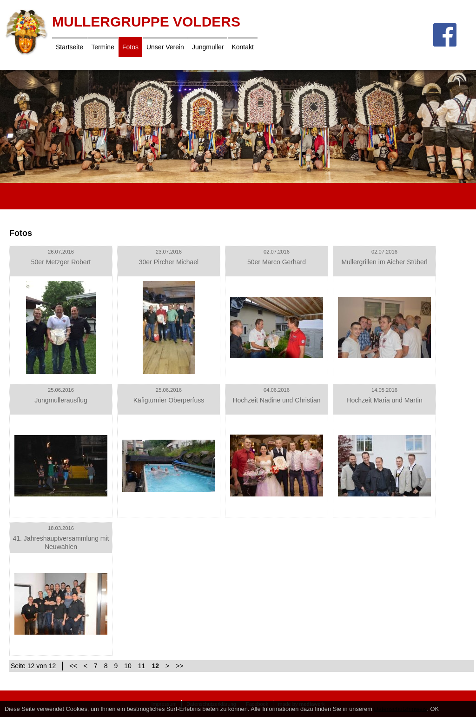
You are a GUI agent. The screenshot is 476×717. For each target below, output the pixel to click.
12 (155, 666)
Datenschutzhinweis (400, 708)
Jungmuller (208, 47)
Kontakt (242, 47)
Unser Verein (165, 47)
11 (141, 666)
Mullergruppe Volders (146, 21)
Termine (102, 47)
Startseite (69, 47)
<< (73, 666)
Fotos (130, 47)
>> (179, 666)
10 (128, 666)
